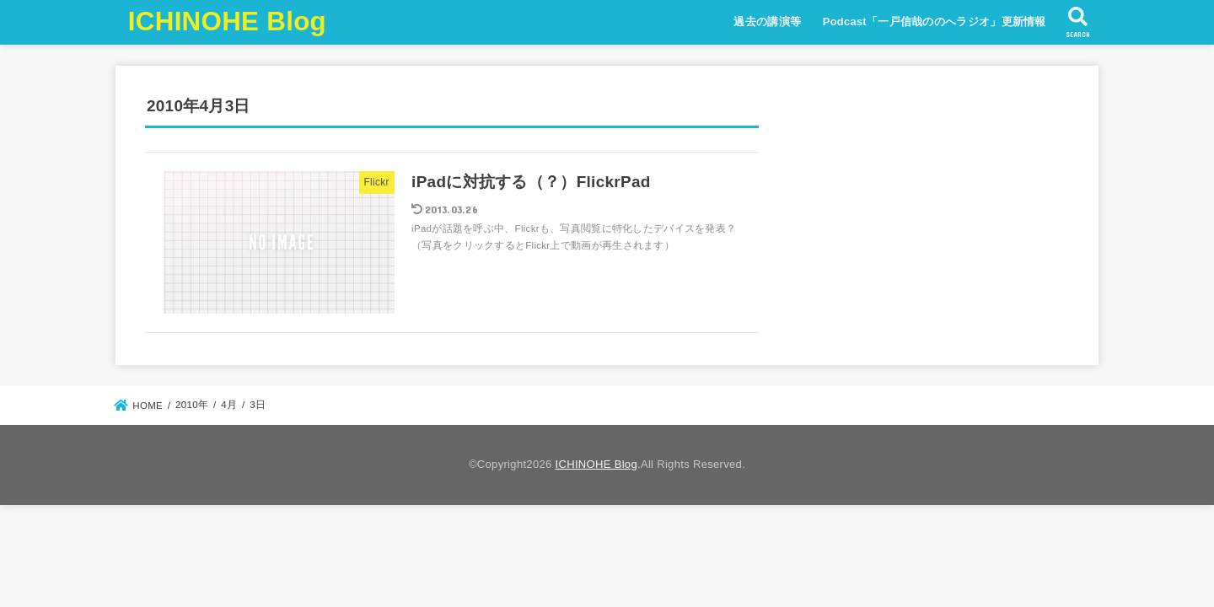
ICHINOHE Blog (227, 21)
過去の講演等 (767, 21)
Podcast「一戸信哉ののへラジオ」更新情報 (934, 21)
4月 (229, 405)
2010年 (191, 405)
